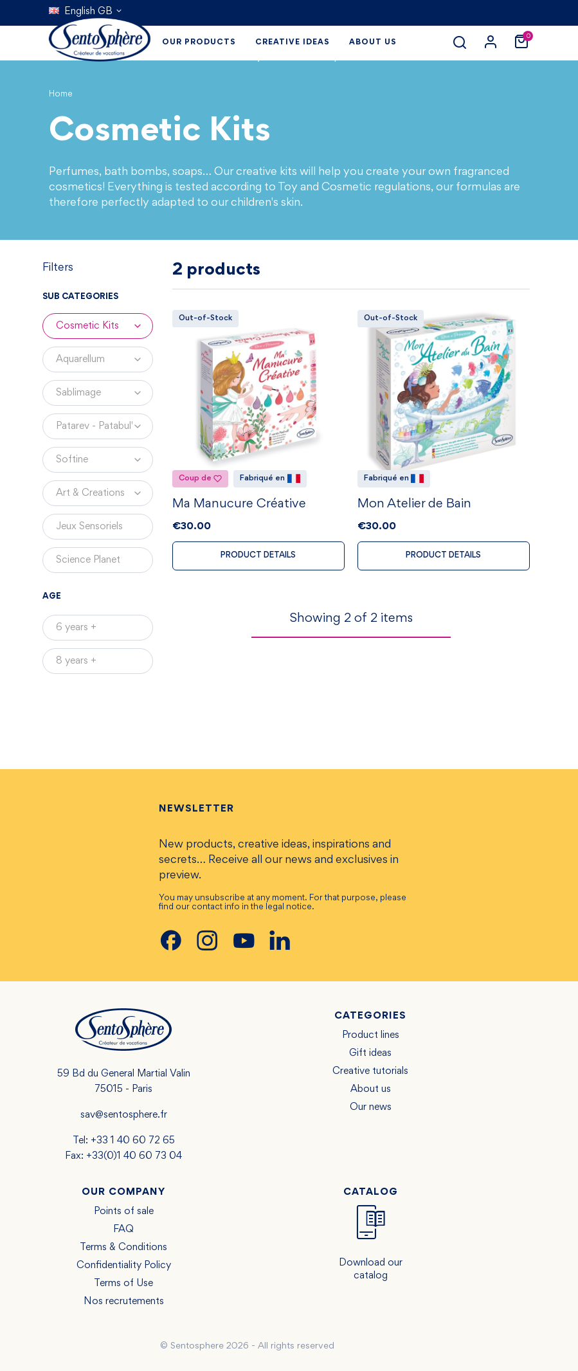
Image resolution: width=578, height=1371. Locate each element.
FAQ (123, 1229)
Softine (104, 460)
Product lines (370, 1035)
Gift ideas (370, 1053)
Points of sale (124, 1211)
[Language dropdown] (86, 11)
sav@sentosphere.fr (123, 1115)
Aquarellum (104, 359)
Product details (258, 557)
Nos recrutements (124, 1301)
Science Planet (88, 560)
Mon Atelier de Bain (414, 505)
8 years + (76, 661)
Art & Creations (104, 493)
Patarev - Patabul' (104, 426)
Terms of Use (123, 1283)
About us (370, 1089)
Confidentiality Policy (124, 1265)
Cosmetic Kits (104, 326)
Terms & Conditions (123, 1247)
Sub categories (80, 297)
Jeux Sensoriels (89, 526)
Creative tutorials (370, 1071)
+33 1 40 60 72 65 (133, 1140)
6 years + (76, 627)
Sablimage (104, 393)
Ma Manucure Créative (239, 505)
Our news (371, 1107)
